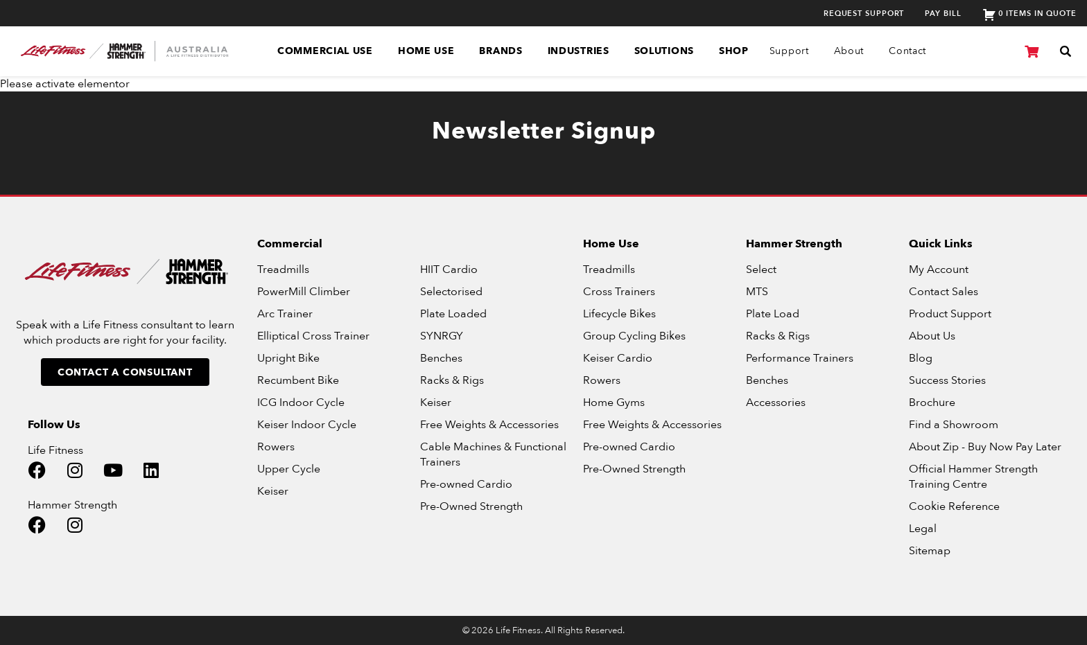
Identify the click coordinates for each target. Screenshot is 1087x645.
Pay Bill (943, 13)
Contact (907, 51)
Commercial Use (325, 51)
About (849, 51)
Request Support (864, 13)
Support (789, 51)
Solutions (664, 51)
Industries (578, 51)
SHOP (734, 51)
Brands (500, 51)
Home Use (426, 51)
